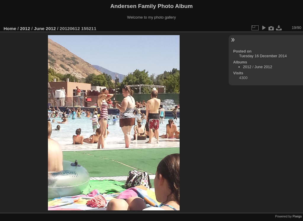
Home (10, 28)
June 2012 (45, 28)
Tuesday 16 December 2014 (263, 56)
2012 (25, 28)
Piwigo (297, 216)
